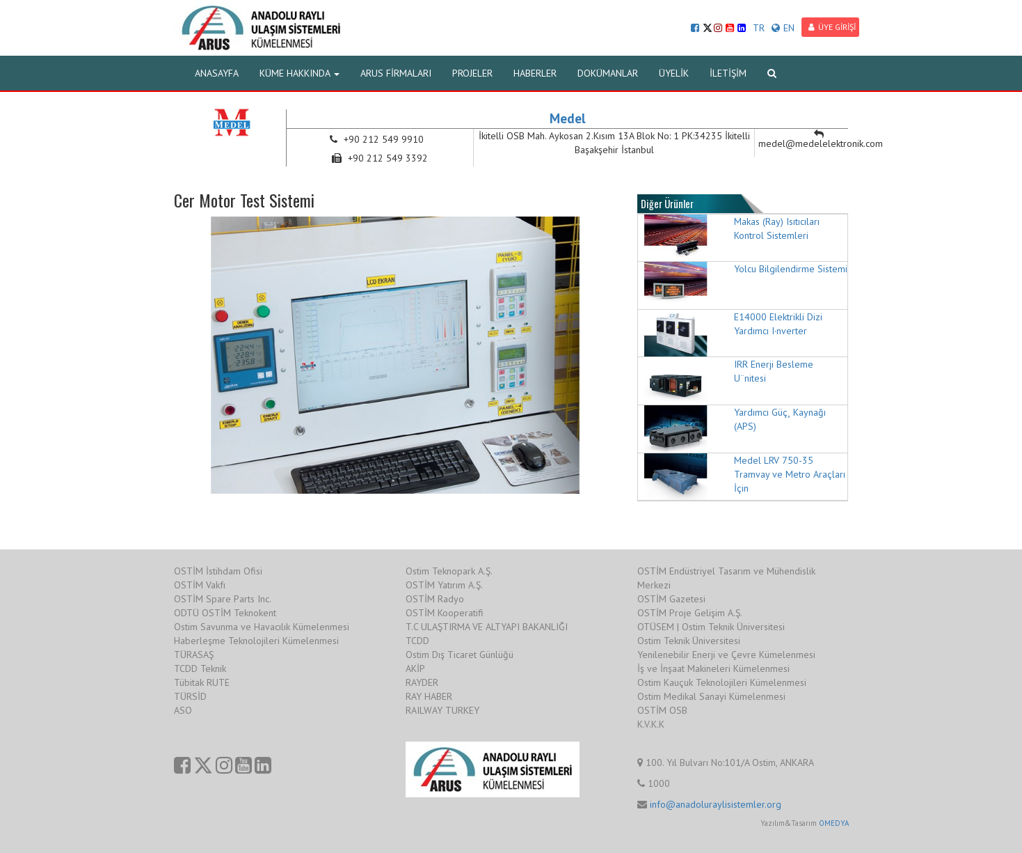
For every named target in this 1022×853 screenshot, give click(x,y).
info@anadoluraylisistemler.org (715, 804)
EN (783, 28)
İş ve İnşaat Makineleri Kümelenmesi (713, 668)
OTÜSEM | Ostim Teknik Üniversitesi (711, 626)
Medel (568, 118)
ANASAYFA (217, 73)
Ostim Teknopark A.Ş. (449, 571)
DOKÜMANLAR (607, 73)
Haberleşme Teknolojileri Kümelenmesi (256, 640)
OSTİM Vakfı (199, 585)
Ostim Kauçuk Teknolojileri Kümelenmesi (721, 682)
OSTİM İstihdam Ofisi (218, 571)
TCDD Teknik (200, 668)
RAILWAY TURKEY (442, 710)
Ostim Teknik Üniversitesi (688, 640)
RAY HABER (429, 696)
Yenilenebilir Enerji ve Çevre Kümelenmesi (726, 654)
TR (759, 28)
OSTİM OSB (662, 710)
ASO (183, 710)
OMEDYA (834, 823)
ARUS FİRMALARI (395, 73)
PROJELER (472, 73)
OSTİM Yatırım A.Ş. (444, 585)
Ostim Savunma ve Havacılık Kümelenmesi (261, 626)
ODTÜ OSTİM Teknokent (225, 613)
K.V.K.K (650, 724)
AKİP (415, 668)
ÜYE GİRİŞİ (832, 27)
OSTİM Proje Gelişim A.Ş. (689, 613)
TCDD (417, 640)
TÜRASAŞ (194, 654)
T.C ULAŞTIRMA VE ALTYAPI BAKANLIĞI (487, 626)
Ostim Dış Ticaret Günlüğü (459, 654)
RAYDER (422, 682)
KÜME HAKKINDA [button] (300, 73)
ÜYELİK (674, 73)
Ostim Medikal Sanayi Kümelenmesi (711, 696)
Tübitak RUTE (202, 682)
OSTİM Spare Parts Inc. (222, 599)
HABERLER (535, 73)
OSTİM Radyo (435, 599)
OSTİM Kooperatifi (445, 613)
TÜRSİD (190, 696)
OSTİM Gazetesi (671, 599)
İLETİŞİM (728, 73)
